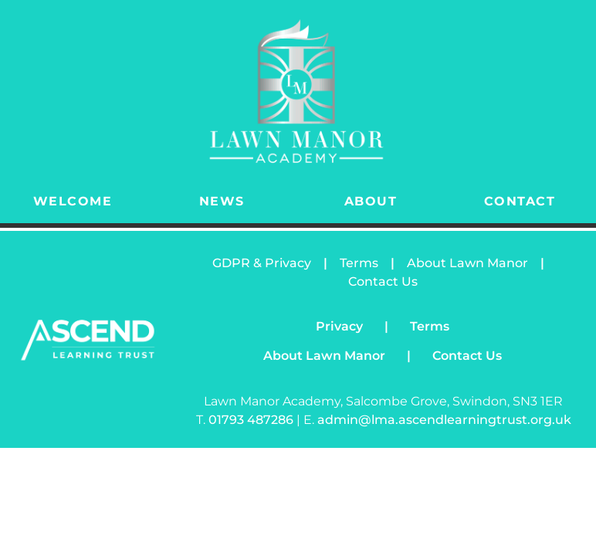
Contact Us (383, 281)
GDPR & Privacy (261, 263)
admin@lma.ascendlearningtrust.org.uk (444, 419)
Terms (359, 263)
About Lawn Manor (467, 263)
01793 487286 (252, 419)
